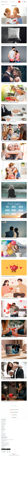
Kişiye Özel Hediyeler (3, 424)
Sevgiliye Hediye (3, 422)
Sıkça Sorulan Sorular (3, 433)
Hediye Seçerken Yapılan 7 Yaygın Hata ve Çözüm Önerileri (7, 439)
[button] (17, 406)
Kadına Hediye (2, 425)
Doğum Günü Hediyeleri (3, 423)
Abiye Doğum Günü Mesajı (4, 440)
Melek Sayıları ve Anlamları (4, 438)
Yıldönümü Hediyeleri (3, 421)
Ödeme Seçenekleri (3, 435)
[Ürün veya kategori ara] (13, 2)
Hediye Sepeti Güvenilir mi (4, 436)
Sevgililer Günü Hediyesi (3, 420)
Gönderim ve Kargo (3, 434)
